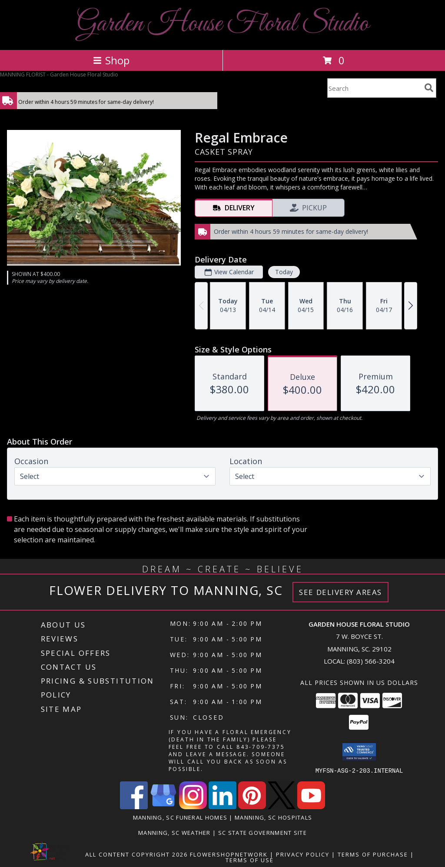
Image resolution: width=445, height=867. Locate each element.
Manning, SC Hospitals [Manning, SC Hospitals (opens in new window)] (273, 817)
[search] (429, 88)
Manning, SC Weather (174, 832)
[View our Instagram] (193, 806)
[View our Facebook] (134, 806)
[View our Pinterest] (252, 806)
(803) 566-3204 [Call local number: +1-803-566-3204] (371, 661)
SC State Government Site (262, 832)
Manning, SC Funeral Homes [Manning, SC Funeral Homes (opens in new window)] (180, 817)
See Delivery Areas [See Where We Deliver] (340, 592)
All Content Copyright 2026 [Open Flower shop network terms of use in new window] (136, 854)
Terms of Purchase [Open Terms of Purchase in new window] (373, 854)
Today (284, 272)
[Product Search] (374, 88)
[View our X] (282, 806)
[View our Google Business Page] (163, 806)
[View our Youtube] (311, 806)
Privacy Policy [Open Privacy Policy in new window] (302, 854)
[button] (359, 752)
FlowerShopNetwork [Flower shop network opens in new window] (229, 854)
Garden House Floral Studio (222, 24)
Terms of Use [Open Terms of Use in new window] (250, 860)
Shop (111, 60)
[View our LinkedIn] (222, 806)
